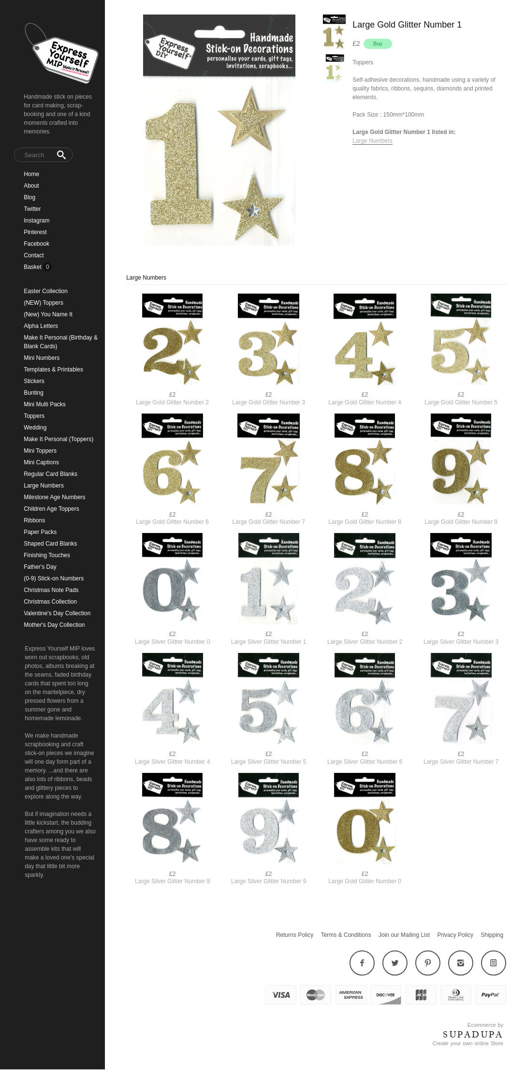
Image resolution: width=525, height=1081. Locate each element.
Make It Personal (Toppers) (58, 439)
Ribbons (34, 520)
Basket (33, 267)
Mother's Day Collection (54, 625)
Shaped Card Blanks (50, 543)
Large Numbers (44, 485)
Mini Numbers (41, 358)
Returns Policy (294, 935)
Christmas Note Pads (51, 590)
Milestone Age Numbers (54, 497)
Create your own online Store (468, 1043)
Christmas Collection (50, 601)
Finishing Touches (47, 555)
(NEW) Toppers (43, 302)
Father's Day (40, 566)
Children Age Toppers (51, 508)
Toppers (34, 416)
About (31, 185)
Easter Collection (46, 291)
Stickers (34, 381)
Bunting (34, 392)
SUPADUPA (473, 1034)
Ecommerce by (485, 1025)
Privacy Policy (455, 935)
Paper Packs (40, 532)
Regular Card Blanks (50, 474)
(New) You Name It (48, 314)
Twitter (32, 209)
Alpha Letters (41, 326)
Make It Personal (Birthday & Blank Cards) (61, 342)
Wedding (35, 427)
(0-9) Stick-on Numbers (54, 578)
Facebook (36, 243)
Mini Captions (41, 462)
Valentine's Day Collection (57, 613)
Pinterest (35, 232)
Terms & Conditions (346, 935)
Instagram (36, 220)
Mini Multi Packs (45, 404)
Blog (29, 197)
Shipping (492, 935)
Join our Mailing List (404, 935)
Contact (34, 255)
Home (31, 174)
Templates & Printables (53, 369)
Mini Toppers (40, 450)
